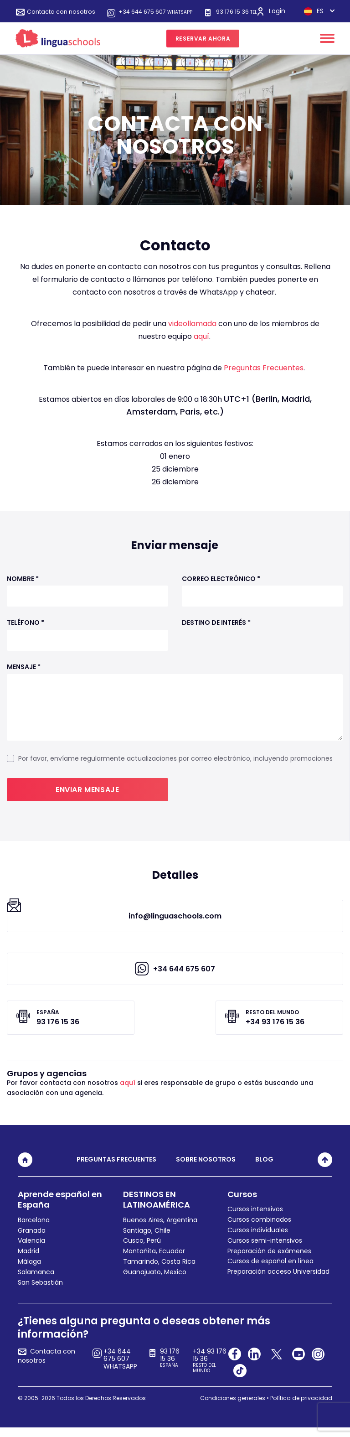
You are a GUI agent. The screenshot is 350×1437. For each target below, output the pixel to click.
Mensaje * (24, 675)
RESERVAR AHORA (202, 46)
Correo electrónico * (221, 586)
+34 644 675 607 (170, 12)
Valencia (31, 1250)
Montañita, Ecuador (154, 1260)
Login (283, 11)
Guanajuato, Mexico (154, 1281)
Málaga (29, 1271)
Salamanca (36, 1281)
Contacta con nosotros (65, 12)
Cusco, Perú (142, 1250)
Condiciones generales (232, 1407)
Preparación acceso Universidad (278, 1281)
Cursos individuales (257, 1239)
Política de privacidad (301, 1407)
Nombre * (23, 586)
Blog (264, 1168)
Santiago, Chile (146, 1239)
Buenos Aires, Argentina (160, 1229)
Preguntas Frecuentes (264, 375)
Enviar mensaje (87, 797)
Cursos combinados (259, 1229)
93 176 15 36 (62, 19)
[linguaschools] (57, 45)
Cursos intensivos (255, 1218)
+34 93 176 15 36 (211, 1370)
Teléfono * (25, 630)
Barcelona (34, 1229)
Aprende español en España (60, 1209)
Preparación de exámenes (269, 1260)
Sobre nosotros (206, 1168)
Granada (32, 1239)
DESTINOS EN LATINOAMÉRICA (156, 1209)
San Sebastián (40, 1291)
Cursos (242, 1203)
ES (289, 19)
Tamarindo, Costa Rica (159, 1271)
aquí (201, 344)
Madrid (28, 1260)
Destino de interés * (216, 630)
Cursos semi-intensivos (264, 1249)
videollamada (192, 331)
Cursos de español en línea (270, 1270)
